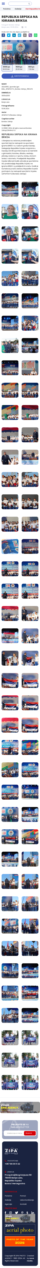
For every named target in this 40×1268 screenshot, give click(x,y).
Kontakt (23, 1204)
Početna (6, 9)
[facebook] (3, 35)
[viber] (30, 35)
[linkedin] (14, 35)
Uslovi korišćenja (27, 1200)
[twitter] (8, 35)
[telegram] (19, 35)
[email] (25, 35)
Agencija (8, 1204)
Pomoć (23, 1196)
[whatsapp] (35, 35)
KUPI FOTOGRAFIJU (20, 76)
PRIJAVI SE (29, 1133)
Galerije (18, 9)
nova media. (30, 1259)
